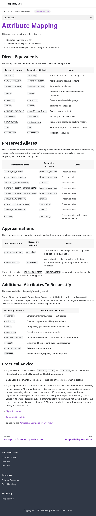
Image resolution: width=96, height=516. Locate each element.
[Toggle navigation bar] (4, 4)
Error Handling (9, 484)
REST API (6, 465)
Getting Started (9, 457)
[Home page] (4, 11)
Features (6, 461)
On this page (10, 17)
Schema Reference (10, 480)
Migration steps (13, 411)
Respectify (8, 498)
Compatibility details (15, 417)
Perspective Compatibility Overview (36, 423)
